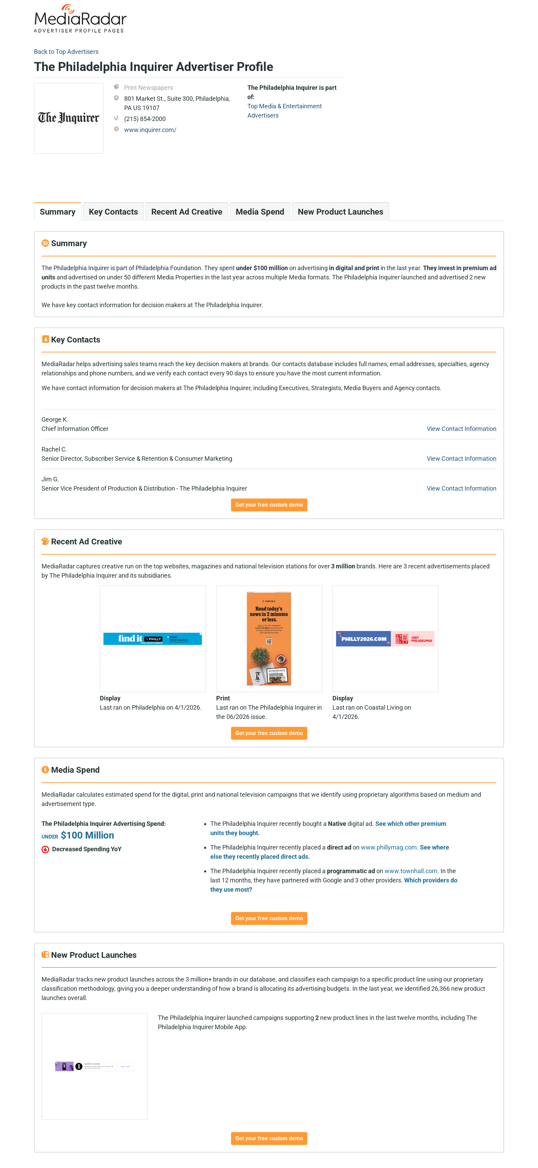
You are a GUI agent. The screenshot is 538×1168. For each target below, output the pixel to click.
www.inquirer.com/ (150, 129)
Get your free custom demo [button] (269, 505)
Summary (57, 212)
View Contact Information (461, 428)
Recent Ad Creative (186, 212)
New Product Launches (340, 212)
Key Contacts (113, 212)
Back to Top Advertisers (66, 51)
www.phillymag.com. (390, 847)
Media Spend (260, 212)
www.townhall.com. (412, 871)
